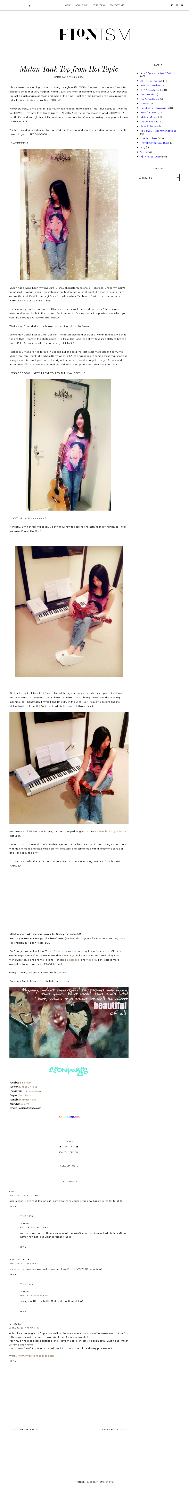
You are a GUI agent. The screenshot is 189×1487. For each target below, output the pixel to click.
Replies (28, 1216)
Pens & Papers (149, 126)
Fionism (27, 1082)
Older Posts (110, 1429)
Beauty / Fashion (69, 1152)
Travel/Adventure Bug (154, 142)
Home (67, 5)
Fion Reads (147, 94)
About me (81, 5)
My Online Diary (150, 121)
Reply (12, 1206)
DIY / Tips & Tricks (151, 89)
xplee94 (25, 1103)
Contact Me (117, 5)
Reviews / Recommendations (158, 130)
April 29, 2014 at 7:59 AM (24, 1263)
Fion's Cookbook (149, 98)
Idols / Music (148, 117)
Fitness (144, 103)
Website (91, 959)
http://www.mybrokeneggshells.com (33, 1355)
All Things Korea (150, 80)
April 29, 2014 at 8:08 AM (34, 1295)
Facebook (74, 959)
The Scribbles (148, 138)
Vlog (143, 147)
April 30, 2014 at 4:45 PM (24, 1327)
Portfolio (98, 5)
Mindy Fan (16, 1323)
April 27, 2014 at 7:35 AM (23, 1195)
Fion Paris (24, 1095)
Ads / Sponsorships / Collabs (157, 73)
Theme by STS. (105, 1481)
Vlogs (143, 152)
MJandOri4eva (28, 1086)
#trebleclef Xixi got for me (111, 831)
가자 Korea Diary (151, 156)
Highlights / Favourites (154, 107)
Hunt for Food (148, 112)
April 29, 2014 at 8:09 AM (34, 1227)
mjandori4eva (32, 1090)
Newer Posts (28, 1429)
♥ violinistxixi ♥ (19, 1259)
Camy (12, 1191)
